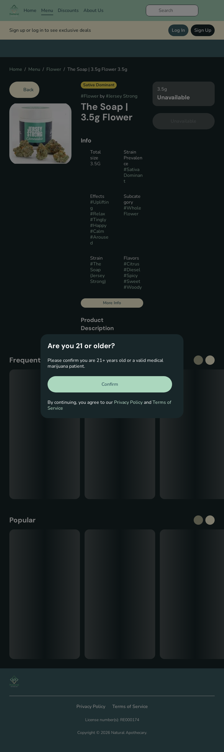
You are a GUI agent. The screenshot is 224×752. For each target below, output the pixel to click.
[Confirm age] (110, 384)
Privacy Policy (128, 402)
